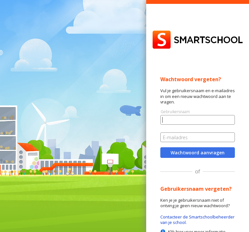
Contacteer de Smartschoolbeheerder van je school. (197, 219)
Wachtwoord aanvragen (198, 153)
